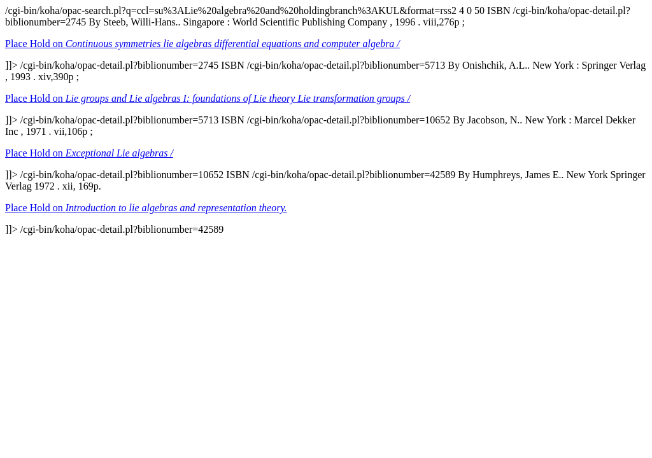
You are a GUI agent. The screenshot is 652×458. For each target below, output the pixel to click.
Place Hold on (202, 43)
